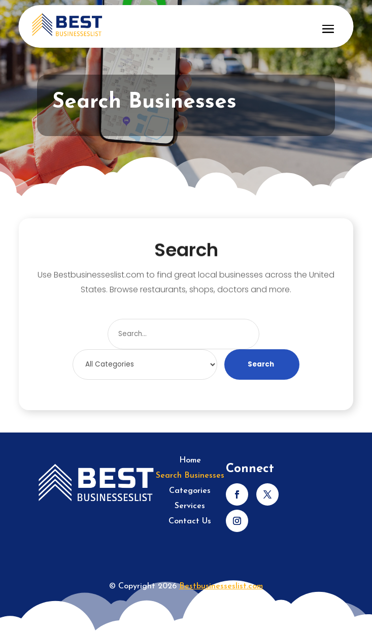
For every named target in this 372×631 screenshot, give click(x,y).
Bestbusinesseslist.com (221, 586)
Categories (190, 491)
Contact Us (189, 521)
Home (190, 460)
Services (190, 506)
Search (261, 364)
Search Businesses (190, 476)
